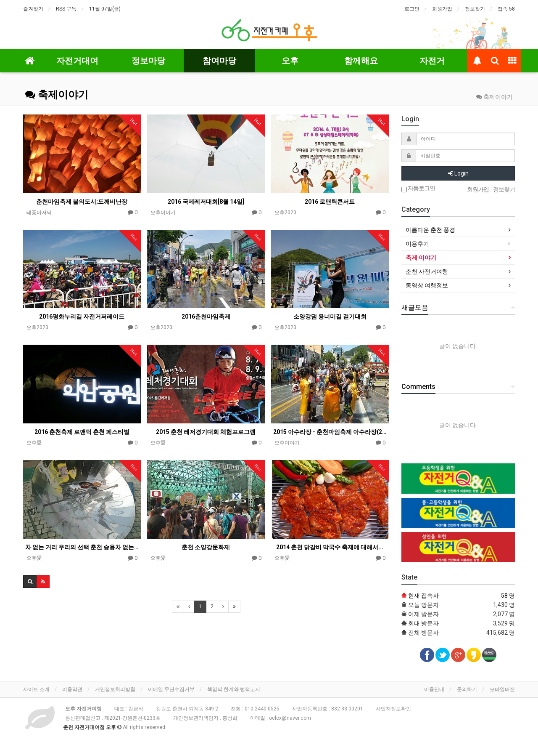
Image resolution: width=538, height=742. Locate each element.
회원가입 (442, 9)
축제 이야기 (421, 257)
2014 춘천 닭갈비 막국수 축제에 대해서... (329, 547)
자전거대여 (77, 61)
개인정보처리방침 (115, 689)
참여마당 (219, 61)
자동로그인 (418, 188)
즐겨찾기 (33, 9)
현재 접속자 (423, 595)
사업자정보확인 (393, 709)
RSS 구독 (66, 9)
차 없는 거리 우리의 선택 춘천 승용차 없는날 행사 (82, 547)
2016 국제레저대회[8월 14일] (206, 201)
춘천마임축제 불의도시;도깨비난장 (81, 201)
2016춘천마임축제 (206, 316)
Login (458, 173)
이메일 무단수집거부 (171, 689)
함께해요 (361, 61)
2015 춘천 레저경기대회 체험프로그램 (206, 431)
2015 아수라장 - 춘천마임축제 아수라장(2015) (330, 431)
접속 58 (506, 9)
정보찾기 (475, 9)
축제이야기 (56, 95)
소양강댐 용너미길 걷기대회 (330, 316)
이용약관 (72, 689)
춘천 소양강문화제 (206, 547)
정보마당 (148, 61)
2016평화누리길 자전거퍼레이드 (81, 316)
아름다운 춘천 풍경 (430, 229)
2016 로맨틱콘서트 (330, 201)
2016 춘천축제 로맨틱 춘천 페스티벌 (81, 431)
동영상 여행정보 (427, 285)
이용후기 (417, 243)
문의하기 (467, 689)
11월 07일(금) (105, 9)
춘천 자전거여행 (427, 271)
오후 (290, 61)
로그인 (411, 9)
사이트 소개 (36, 689)
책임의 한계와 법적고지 (233, 689)
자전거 (432, 61)
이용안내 (434, 689)
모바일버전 (502, 689)
